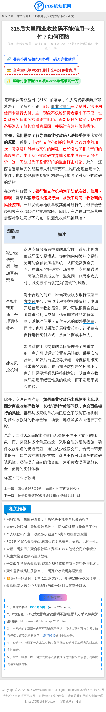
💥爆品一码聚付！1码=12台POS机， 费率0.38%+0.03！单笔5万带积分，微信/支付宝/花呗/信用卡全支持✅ (54, 578)
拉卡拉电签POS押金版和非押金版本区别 (49, 496)
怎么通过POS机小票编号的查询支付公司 (49, 488)
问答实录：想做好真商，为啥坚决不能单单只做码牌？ (47, 519)
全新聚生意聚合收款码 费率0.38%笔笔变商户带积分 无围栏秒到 (54, 564)
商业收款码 (61, 106)
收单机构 (51, 413)
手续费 (88, 321)
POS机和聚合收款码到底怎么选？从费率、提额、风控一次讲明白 (54, 541)
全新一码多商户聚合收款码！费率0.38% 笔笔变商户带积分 (51, 549)
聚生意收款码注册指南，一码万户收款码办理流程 (44, 571)
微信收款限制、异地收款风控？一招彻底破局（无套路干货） (52, 527)
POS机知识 (39, 16)
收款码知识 (57, 16)
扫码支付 (55, 269)
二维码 (71, 169)
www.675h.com (59, 607)
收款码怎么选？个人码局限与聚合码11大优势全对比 (46, 586)
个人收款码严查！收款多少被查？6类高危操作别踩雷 (46, 534)
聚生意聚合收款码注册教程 (27, 556)
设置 (78, 701)
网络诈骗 (23, 198)
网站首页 (22, 16)
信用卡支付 (92, 135)
